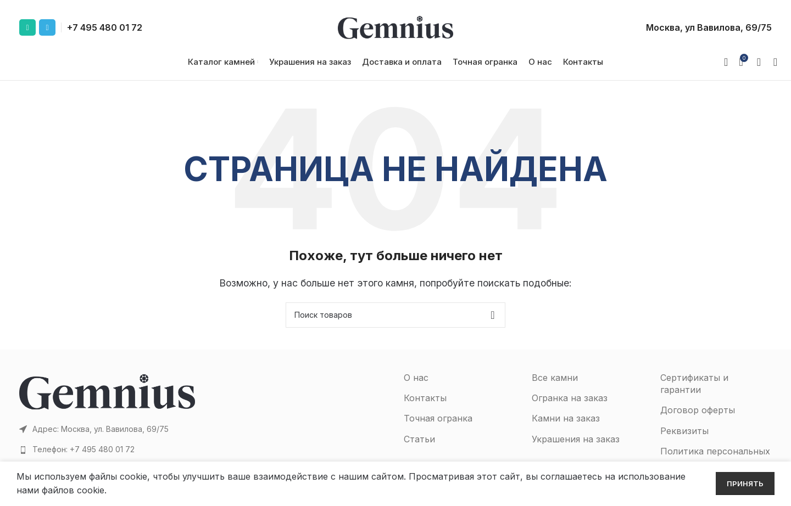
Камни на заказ (566, 425)
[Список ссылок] (107, 457)
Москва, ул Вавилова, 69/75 (709, 27)
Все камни (555, 385)
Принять (745, 483)
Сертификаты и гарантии (694, 391)
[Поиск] (771, 66)
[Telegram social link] (47, 27)
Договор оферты (697, 417)
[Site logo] (395, 26)
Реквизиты (684, 438)
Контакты (425, 405)
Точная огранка (438, 425)
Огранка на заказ (570, 405)
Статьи (419, 446)
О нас (416, 385)
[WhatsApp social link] (27, 27)
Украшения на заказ (576, 446)
